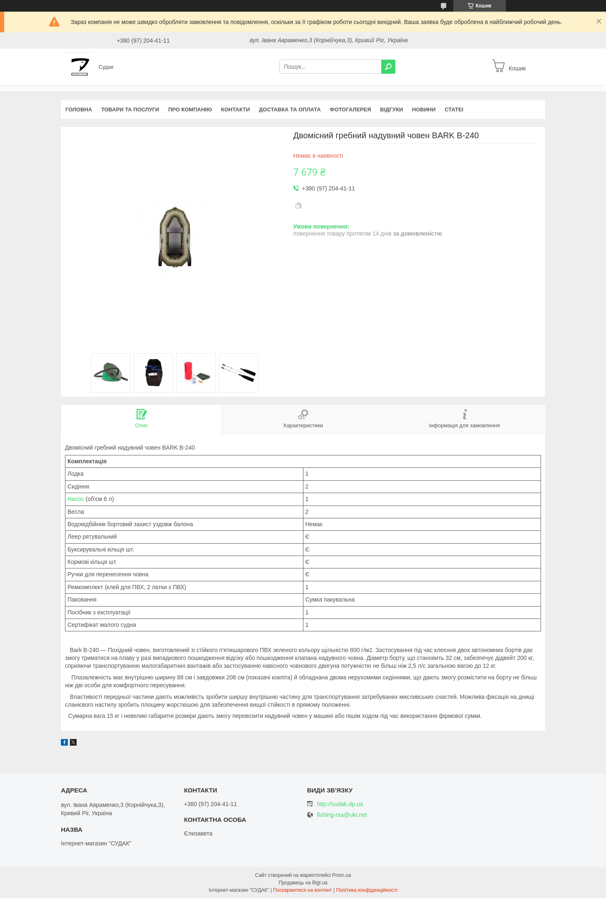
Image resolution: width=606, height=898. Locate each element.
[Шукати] (388, 67)
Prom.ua (341, 875)
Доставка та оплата (290, 109)
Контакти (235, 109)
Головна (78, 109)
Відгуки (391, 109)
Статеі (454, 109)
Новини (423, 109)
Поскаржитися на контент (302, 890)
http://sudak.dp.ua (340, 804)
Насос (75, 499)
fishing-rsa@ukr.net (342, 815)
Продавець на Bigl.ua (303, 883)
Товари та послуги (130, 109)
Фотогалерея (350, 109)
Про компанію (190, 109)
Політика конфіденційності (366, 890)
